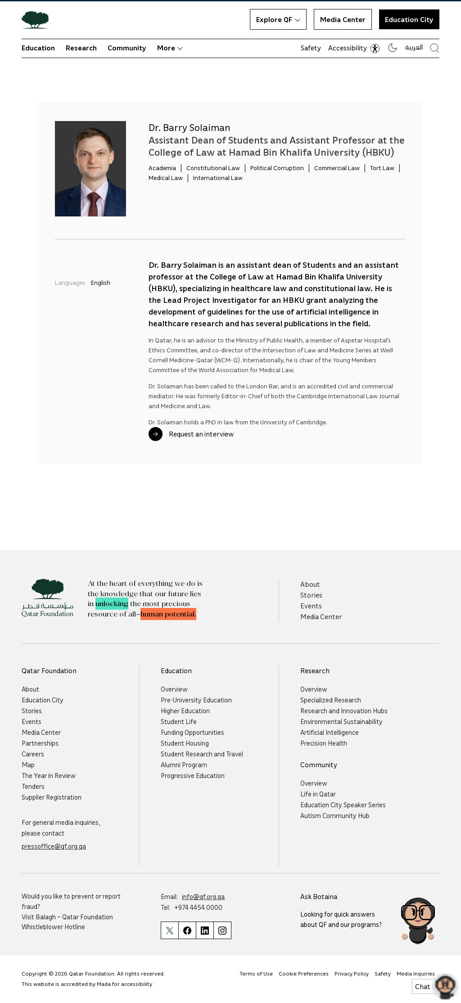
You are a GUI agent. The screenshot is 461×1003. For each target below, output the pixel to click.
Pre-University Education (196, 700)
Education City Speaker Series (343, 805)
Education (38, 47)
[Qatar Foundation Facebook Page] (187, 930)
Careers (33, 754)
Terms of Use (256, 973)
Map (28, 764)
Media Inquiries (416, 973)
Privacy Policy (351, 973)
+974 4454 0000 (198, 907)
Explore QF (278, 19)
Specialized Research (330, 700)
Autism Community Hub (335, 815)
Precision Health (323, 743)
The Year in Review (49, 775)
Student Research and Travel (202, 754)
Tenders (33, 786)
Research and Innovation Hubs (344, 710)
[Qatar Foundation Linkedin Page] (204, 930)
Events (311, 605)
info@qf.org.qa (203, 896)
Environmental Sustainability (341, 721)
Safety (311, 47)
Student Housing (185, 743)
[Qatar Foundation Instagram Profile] (222, 930)
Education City (409, 19)
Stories (311, 594)
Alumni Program (184, 764)
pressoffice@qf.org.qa (54, 846)
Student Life (179, 721)
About (310, 584)
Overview (174, 689)
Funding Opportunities (192, 732)
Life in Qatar (318, 794)
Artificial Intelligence (329, 732)
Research (81, 47)
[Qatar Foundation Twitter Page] (169, 930)
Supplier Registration (51, 797)
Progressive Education (193, 775)
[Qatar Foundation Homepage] (39, 19)
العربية (414, 46)
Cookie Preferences (304, 973)
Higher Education (185, 710)
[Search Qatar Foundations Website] (434, 48)
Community (127, 47)
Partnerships (40, 743)
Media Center (343, 19)
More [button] (170, 47)
